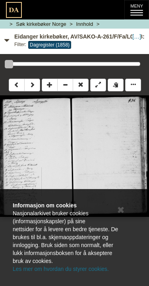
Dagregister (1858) (50, 45)
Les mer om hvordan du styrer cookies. (61, 269)
